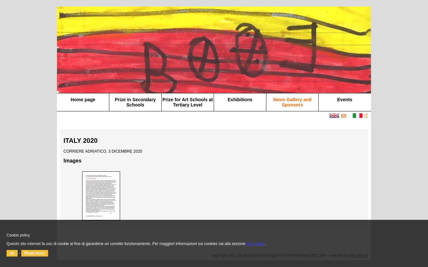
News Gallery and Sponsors (292, 102)
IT (366, 115)
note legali (255, 243)
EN (344, 115)
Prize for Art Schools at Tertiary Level (187, 102)
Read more (35, 253)
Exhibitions (240, 99)
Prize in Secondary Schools (135, 102)
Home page (83, 99)
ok (12, 253)
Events (344, 99)
